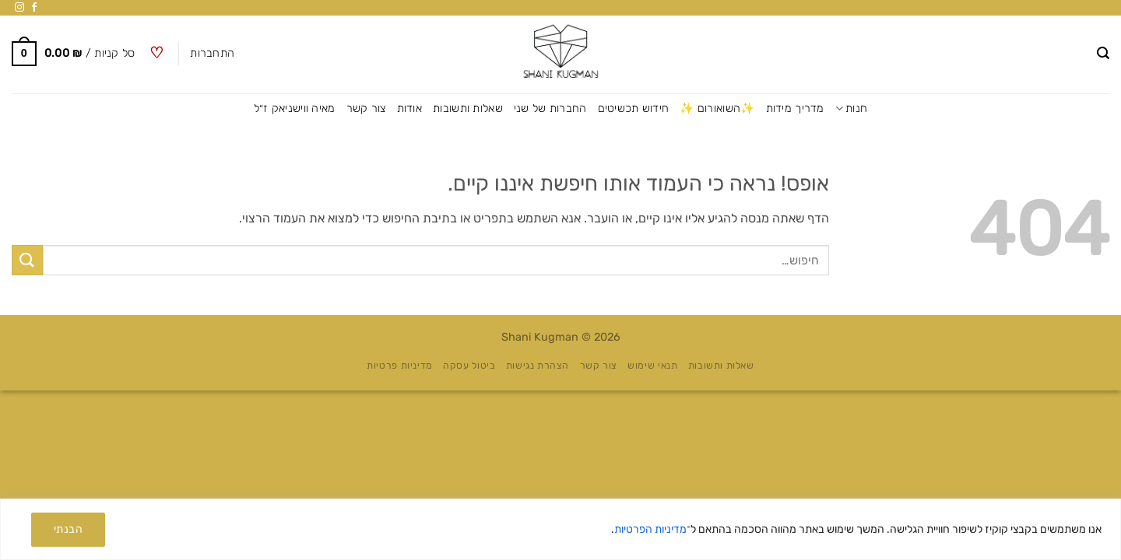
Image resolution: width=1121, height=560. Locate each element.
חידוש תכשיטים (633, 108)
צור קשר (366, 108)
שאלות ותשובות (468, 108)
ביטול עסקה (469, 365)
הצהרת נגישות (537, 365)
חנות (851, 108)
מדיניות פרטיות (400, 365)
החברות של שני (550, 108)
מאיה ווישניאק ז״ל (295, 108)
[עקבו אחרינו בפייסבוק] (34, 7)
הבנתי (68, 529)
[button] (1103, 53)
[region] (560, 529)
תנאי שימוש (652, 365)
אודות (409, 108)
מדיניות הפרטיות (650, 529)
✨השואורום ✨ (717, 108)
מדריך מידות (795, 108)
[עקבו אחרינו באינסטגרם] (19, 7)
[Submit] (27, 260)
